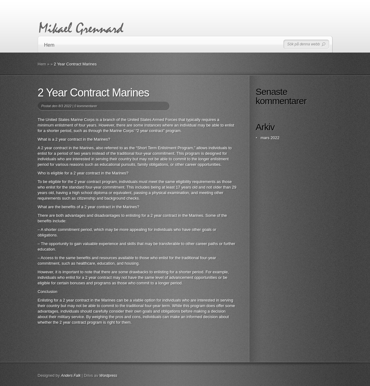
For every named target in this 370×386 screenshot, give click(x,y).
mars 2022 (270, 137)
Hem (49, 45)
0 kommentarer (85, 106)
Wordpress (108, 375)
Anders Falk (70, 375)
